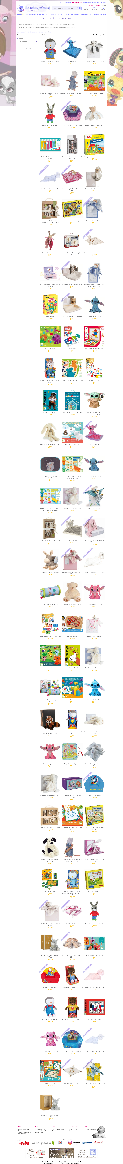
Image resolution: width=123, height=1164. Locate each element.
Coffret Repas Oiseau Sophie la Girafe (72, 243)
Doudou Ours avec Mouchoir (72, 306)
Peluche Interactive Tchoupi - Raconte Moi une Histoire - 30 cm (72, 883)
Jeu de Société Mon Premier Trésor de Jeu (94, 818)
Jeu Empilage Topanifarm (94, 945)
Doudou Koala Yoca (94, 497)
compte (94, 8)
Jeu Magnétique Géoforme (94, 338)
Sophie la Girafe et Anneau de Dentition (72, 147)
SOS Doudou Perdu (73, 1129)
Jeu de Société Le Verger (72, 210)
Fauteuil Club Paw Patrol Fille (72, 114)
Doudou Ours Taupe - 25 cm (94, 178)
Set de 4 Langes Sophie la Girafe (94, 754)
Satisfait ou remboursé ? (40, 1129)
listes (86, 8)
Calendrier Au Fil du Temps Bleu (72, 402)
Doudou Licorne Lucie (94, 625)
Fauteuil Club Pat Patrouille (72, 1040)
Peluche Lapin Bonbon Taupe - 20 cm (94, 722)
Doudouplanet (21, 32)
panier (103, 8)
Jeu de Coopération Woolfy (94, 82)
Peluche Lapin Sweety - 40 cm (50, 434)
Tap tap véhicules (72, 625)
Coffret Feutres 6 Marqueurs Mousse (50, 147)
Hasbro (50, 32)
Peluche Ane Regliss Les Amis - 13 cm (50, 1105)
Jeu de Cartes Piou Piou (72, 657)
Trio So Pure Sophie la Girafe (50, 817)
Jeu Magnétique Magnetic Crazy (72, 370)
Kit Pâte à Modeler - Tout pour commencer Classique (50, 498)
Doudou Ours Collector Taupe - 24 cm (50, 914)
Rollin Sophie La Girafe (50, 593)
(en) (25, 1133)
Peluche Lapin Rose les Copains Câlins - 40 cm (94, 530)
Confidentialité (21, 1133)
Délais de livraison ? (39, 1132)
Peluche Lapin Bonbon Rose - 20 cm (50, 83)
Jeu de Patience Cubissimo (72, 689)
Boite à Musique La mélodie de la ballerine (50, 275)
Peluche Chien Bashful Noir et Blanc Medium (50, 850)
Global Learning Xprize (91, 1129)
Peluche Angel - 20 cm (94, 593)
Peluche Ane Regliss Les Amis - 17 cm (50, 946)
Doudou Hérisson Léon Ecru (94, 561)
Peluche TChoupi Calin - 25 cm (50, 50)
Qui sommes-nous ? (22, 1128)
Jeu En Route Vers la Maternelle (50, 625)
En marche (42, 32)
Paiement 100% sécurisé (23, 1129)
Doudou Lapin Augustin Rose (94, 977)
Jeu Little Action (50, 657)
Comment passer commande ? (42, 1128)
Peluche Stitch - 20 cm (94, 466)
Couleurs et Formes (94, 370)
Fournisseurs (55, 1130)
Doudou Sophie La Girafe (72, 1072)
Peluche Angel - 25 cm (50, 1040)
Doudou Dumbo (72, 529)
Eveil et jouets (32, 32)
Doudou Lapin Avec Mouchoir (72, 274)
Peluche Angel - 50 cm (50, 753)
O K (79, 8)
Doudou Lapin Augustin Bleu (94, 1040)
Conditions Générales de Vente (25, 1132)
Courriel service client (57, 1128)
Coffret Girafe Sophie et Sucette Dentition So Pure (50, 530)
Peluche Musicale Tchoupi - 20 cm (72, 722)
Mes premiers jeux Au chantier (94, 146)
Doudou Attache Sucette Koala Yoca (94, 1073)
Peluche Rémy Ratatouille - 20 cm (72, 82)
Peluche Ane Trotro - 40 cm (94, 913)
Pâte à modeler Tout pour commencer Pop (72, 467)
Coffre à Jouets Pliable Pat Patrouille (72, 786)
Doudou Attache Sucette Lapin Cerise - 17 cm (94, 850)
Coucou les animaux (50, 306)
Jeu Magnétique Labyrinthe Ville (72, 753)
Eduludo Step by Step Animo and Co (72, 818)
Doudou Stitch (72, 50)
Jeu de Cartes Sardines (94, 1009)
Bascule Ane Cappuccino (50, 561)
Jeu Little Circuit (50, 338)
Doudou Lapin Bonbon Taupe (50, 785)
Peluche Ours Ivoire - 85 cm (72, 593)
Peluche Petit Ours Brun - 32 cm (72, 977)
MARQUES (103, 14)
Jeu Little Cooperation (72, 434)
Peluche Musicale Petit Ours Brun (72, 1009)
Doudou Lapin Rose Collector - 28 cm (72, 179)
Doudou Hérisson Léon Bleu (50, 178)
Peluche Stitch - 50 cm (94, 306)
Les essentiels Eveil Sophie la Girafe (50, 690)
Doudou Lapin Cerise (72, 913)
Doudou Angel (94, 434)
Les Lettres (72, 338)
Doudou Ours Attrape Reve (94, 114)
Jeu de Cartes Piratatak (50, 402)
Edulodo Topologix (50, 1072)
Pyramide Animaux (94, 881)
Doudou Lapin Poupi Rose (50, 242)
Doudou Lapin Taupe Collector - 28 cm (72, 946)
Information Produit (73, 1128)
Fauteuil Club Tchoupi (50, 977)
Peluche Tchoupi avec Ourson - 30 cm (50, 371)
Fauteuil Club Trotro (94, 785)
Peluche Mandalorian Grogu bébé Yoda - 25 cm (94, 403)
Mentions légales (22, 1130)
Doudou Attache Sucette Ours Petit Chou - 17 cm (94, 275)
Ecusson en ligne (89, 1128)
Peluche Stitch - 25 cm (94, 689)
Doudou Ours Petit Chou (94, 210)
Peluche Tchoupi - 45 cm (50, 1009)
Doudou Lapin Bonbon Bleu (94, 657)
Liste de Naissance (73, 1130)
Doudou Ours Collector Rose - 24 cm (72, 562)
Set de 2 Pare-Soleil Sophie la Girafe (50, 467)
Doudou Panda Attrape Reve (94, 50)
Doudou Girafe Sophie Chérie (94, 242)
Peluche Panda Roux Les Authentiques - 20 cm (50, 722)
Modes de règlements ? (40, 1130)
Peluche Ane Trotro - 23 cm (50, 114)
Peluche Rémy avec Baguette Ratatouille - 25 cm (72, 850)
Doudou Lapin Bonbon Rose (72, 497)
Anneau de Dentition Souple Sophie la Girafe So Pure (50, 211)
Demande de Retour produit (58, 1129)
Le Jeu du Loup (50, 881)
